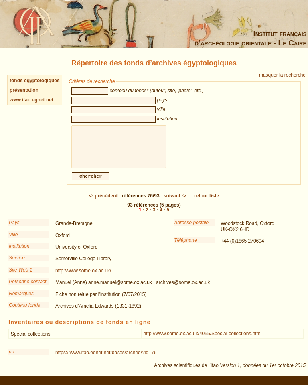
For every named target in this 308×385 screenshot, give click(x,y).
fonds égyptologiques (35, 80)
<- (103, 200)
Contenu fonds (24, 309)
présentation (24, 90)
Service (17, 262)
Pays (14, 226)
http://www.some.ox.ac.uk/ (83, 275)
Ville (13, 238)
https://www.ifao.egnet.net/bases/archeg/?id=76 (106, 356)
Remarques (21, 297)
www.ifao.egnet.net (31, 100)
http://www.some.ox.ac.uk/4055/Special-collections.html (203, 337)
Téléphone (185, 244)
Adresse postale (191, 226)
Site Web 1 (20, 274)
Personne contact (27, 285)
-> (175, 200)
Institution (19, 250)
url (11, 356)
